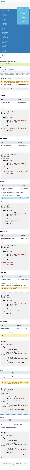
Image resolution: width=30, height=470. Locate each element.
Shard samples (4, 46)
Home (2, 4)
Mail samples (4, 28)
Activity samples (4, 15)
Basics (21, 9)
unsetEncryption (24, 20)
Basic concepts (4, 14)
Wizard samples (4, 50)
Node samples (4, 29)
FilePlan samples (4, 24)
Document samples (4, 23)
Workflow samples (4, 51)
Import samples (4, 27)
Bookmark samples (4, 19)
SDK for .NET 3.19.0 (7, 4)
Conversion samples (5, 20)
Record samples (4, 38)
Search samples (4, 45)
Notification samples (5, 32)
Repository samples (5, 41)
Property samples (14, 4)
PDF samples (4, 33)
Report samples (4, 42)
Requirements (4, 11)
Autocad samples (4, 18)
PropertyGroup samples (5, 37)
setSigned (23, 21)
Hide (24, 8)
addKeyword (23, 16)
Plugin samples (4, 34)
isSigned (23, 22)
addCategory (23, 13)
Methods (21, 12)
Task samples (4, 47)
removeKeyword (24, 17)
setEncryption (24, 18)
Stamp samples (4, 43)
